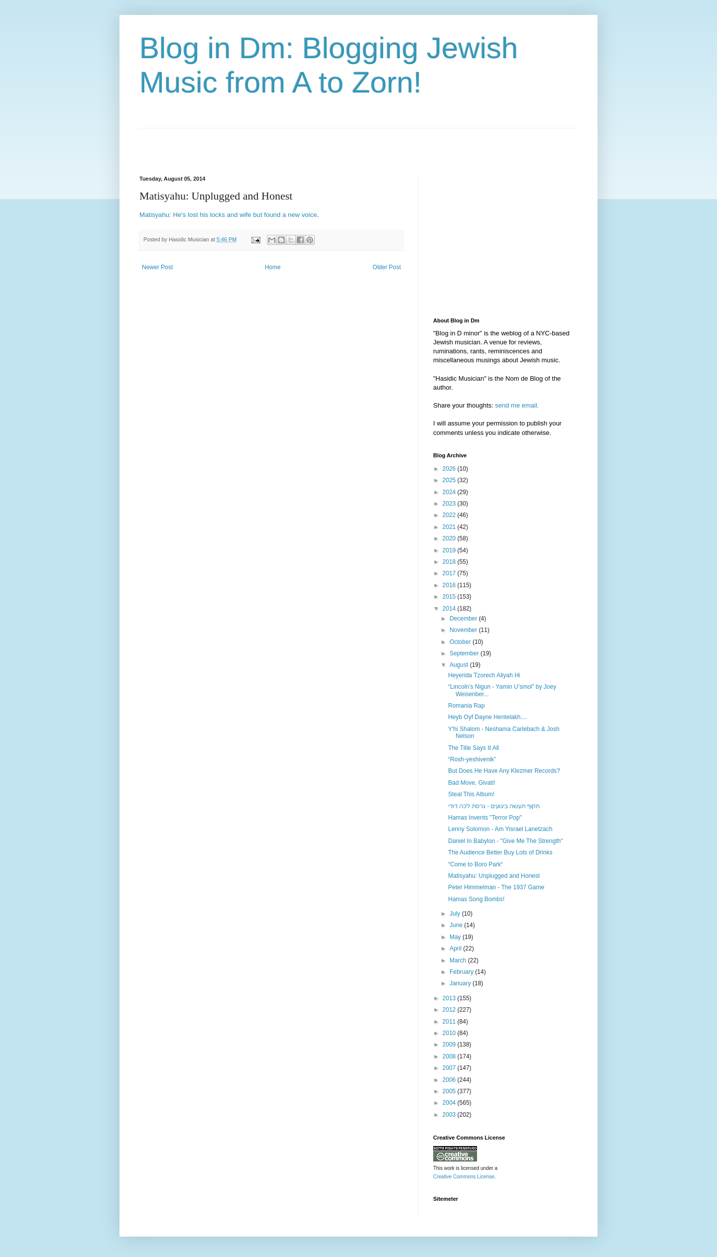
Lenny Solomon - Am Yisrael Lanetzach (500, 829)
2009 (450, 1044)
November (464, 630)
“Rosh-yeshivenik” (472, 759)
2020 (450, 538)
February (462, 971)
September (465, 653)
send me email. (517, 405)
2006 (450, 1079)
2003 (450, 1114)
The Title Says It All (473, 747)
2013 (450, 998)
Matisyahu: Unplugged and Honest (494, 875)
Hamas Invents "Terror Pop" (485, 817)
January (461, 983)
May (456, 937)
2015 (450, 596)
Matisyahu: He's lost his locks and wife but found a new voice (228, 214)
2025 (450, 480)
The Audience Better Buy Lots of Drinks (500, 852)
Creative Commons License (463, 1176)
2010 (450, 1033)
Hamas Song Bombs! (476, 899)
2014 (450, 608)
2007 (450, 1067)
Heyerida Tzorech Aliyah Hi (484, 675)
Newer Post (157, 267)
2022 (450, 515)
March (459, 960)
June (457, 925)
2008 (450, 1056)
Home (273, 267)
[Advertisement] (255, 143)
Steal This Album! (471, 794)
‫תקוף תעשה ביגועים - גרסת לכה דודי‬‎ (494, 806)
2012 (450, 1009)
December (464, 618)
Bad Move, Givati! (471, 782)
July (456, 913)
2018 (450, 561)
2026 (450, 468)
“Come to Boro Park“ (475, 864)
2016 (450, 585)
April (456, 948)
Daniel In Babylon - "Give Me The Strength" (505, 841)
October (461, 641)
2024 (450, 492)
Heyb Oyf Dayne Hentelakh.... (487, 717)
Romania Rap (466, 705)
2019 (450, 550)
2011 (450, 1021)
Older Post (386, 267)
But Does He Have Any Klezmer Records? (504, 770)
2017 (450, 573)
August (460, 664)
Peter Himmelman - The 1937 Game (496, 887)
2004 (450, 1102)
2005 (450, 1091)
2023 (450, 503)
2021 (450, 527)
